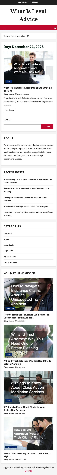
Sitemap (28, 471)
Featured (8, 233)
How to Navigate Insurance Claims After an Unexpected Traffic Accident (27, 316)
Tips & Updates (10, 262)
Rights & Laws (10, 256)
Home (8, 81)
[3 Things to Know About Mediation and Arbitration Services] (28, 387)
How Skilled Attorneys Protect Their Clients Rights (26, 206)
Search (7, 119)
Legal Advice (9, 94)
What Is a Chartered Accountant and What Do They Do (28, 67)
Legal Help (8, 250)
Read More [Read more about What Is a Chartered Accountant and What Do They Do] (11, 110)
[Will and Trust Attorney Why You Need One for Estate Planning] (28, 341)
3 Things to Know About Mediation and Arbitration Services (24, 408)
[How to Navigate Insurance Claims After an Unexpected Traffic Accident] (28, 294)
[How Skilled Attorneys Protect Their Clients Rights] (28, 433)
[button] (3, 27)
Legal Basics (9, 245)
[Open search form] (55, 28)
